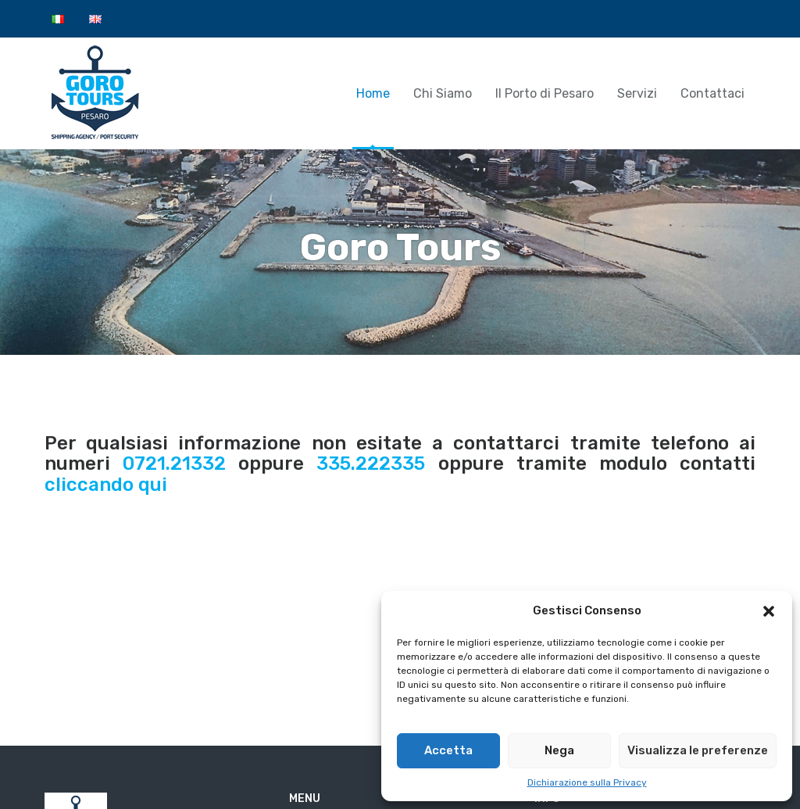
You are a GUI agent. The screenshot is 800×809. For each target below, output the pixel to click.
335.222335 (370, 463)
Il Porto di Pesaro (544, 93)
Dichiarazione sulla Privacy (587, 782)
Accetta (448, 750)
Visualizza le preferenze (697, 750)
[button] (769, 611)
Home (373, 93)
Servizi (637, 93)
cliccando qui (106, 485)
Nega (559, 750)
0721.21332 (174, 463)
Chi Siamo (442, 93)
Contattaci (712, 93)
